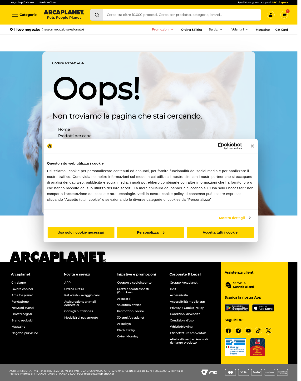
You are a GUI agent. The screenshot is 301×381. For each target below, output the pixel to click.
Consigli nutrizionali (78, 311)
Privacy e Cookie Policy (187, 308)
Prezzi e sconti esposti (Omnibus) (133, 290)
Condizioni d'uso (182, 320)
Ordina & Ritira (191, 29)
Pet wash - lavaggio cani (81, 295)
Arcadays (124, 324)
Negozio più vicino (22, 2)
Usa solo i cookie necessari (80, 235)
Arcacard (123, 299)
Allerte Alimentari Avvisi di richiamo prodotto (189, 341)
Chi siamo (18, 282)
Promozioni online (130, 311)
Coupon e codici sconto (134, 282)
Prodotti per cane (75, 135)
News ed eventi (22, 308)
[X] (268, 331)
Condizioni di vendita (185, 314)
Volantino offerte (129, 305)
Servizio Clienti (48, 2)
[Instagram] (238, 331)
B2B (173, 289)
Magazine (262, 29)
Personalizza (150, 235)
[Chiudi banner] (253, 149)
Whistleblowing (181, 326)
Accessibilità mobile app (187, 301)
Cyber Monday (127, 336)
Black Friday (126, 330)
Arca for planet (22, 295)
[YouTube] (248, 331)
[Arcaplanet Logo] (64, 15)
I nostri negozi (21, 314)
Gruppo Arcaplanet (183, 282)
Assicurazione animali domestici (80, 303)
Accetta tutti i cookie (220, 235)
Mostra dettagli (233, 221)
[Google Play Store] (237, 307)
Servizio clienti (243, 287)
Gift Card (281, 29)
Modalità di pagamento (81, 317)
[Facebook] (228, 331)
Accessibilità (179, 295)
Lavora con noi (22, 289)
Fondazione (20, 301)
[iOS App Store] (263, 307)
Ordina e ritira (74, 289)
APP (67, 282)
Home (64, 129)
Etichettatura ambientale (188, 333)
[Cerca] (96, 14)
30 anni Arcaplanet (130, 317)
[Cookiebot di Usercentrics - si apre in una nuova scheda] (222, 149)
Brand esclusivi (22, 320)
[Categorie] (24, 15)
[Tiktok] (258, 331)
